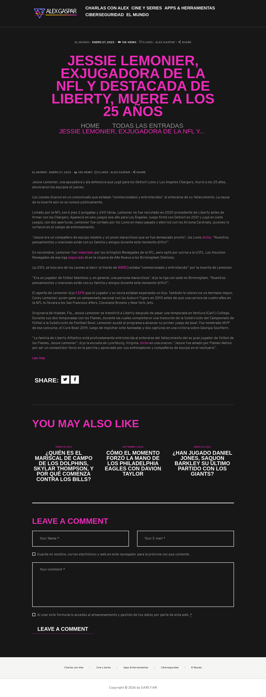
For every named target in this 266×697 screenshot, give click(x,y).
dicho (206, 237)
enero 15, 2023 (64, 447)
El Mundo (82, 42)
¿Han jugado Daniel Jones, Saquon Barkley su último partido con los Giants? (202, 463)
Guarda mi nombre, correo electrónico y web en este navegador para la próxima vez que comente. (113, 554)
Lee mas (38, 358)
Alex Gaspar (165, 42)
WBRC (122, 268)
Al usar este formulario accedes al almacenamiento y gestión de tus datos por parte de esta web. (114, 615)
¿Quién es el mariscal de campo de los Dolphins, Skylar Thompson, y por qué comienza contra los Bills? (64, 466)
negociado (76, 258)
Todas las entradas (147, 125)
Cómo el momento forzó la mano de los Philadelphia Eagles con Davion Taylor (133, 463)
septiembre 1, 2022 (132, 447)
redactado (86, 252)
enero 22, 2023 (202, 447)
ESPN (80, 293)
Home (90, 126)
